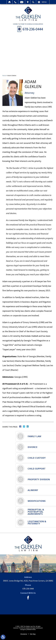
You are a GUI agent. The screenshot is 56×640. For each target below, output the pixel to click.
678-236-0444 (33, 29)
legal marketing (37, 628)
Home (9, 2)
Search (33, 2)
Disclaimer (23, 634)
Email (21, 2)
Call (15, 2)
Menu (44, 2)
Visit (27, 2)
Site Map (33, 634)
